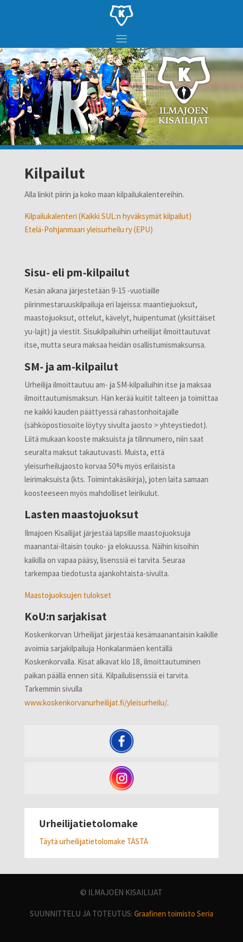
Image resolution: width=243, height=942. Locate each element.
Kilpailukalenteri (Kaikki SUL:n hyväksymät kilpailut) (108, 216)
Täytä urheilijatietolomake (83, 841)
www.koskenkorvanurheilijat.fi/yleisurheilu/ (95, 702)
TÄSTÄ (137, 841)
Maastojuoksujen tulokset (67, 595)
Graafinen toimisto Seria (173, 914)
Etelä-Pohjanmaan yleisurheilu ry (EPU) (88, 229)
